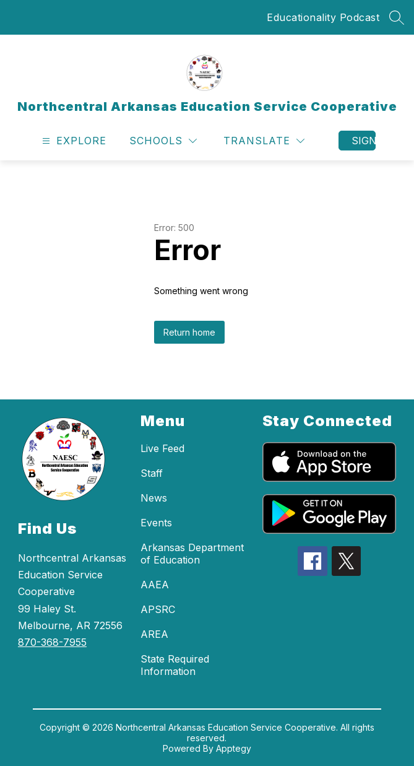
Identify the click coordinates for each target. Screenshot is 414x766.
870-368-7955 (52, 642)
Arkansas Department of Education (192, 553)
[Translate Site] (264, 141)
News (153, 498)
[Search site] (396, 17)
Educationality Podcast (323, 17)
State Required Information (174, 665)
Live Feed (162, 448)
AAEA (154, 584)
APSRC (157, 609)
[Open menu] (72, 141)
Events (156, 522)
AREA (154, 634)
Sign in (363, 140)
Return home (189, 332)
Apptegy (233, 748)
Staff (151, 473)
